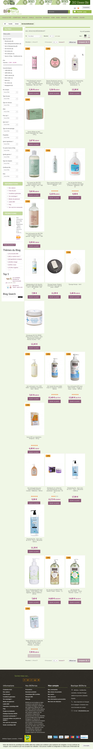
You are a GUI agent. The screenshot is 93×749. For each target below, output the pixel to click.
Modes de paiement (14, 199)
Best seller (9, 78)
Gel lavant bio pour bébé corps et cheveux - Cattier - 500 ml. (54, 387)
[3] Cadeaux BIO (13, 289)
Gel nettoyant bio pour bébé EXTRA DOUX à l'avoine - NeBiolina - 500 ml (34, 489)
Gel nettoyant (9, 53)
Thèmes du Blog (11, 250)
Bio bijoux (46, 17)
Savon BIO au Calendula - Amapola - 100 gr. (34, 437)
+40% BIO (8, 70)
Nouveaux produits (30, 692)
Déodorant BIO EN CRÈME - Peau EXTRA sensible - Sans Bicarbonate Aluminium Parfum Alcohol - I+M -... (34, 337)
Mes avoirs (51, 694)
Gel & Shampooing (11, 46)
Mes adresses (52, 696)
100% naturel (9, 75)
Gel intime (8, 51)
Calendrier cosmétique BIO (10, 706)
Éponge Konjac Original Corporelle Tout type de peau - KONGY (54, 285)
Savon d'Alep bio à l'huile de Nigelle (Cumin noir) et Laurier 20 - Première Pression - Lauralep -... (34, 643)
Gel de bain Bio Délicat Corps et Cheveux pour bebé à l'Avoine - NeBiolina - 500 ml (75, 185)
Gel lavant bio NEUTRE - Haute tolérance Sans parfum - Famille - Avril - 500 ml (34, 185)
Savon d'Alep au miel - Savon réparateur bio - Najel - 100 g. (34, 133)
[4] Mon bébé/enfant (14, 272)
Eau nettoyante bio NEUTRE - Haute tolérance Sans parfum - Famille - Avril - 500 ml (34, 236)
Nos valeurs (11, 188)
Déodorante (9, 41)
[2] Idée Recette (12, 295)
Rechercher (69, 11)
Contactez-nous (7, 689)
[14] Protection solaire (14, 275)
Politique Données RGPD (10, 713)
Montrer (46, 36)
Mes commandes (53, 689)
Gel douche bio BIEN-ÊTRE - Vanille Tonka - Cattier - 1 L (54, 590)
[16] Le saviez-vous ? (14, 255)
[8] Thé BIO (11, 292)
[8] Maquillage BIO (13, 282)
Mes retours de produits (55, 692)
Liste (89, 36)
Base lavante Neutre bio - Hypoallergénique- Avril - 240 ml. (54, 184)
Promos (75, 17)
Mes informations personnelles (57, 699)
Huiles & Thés (6, 17)
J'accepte (86, 745)
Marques (64, 17)
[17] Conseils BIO (13, 253)
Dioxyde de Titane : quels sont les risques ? (18, 318)
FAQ (9, 204)
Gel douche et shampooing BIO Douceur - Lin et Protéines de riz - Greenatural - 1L (75, 83)
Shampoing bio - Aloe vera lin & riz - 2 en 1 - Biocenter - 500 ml (34, 540)
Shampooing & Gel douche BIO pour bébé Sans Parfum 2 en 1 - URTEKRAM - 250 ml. (34, 286)
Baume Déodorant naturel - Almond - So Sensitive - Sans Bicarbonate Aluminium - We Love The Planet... (54, 83)
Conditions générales (14, 193)
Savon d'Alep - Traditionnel (13, 56)
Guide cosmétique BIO (9, 725)
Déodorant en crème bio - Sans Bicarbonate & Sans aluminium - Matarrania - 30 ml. (55, 490)
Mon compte (53, 685)
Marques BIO (29, 696)
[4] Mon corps (12, 264)
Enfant (17, 24)
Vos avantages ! (13, 196)
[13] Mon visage (12, 261)
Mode (58, 17)
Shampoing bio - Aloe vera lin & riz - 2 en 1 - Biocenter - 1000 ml (75, 489)
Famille (31, 17)
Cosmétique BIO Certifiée (32, 694)
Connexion (86, 7)
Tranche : (5, 62)
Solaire (82, 17)
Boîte (7, 80)
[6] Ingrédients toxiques (15, 258)
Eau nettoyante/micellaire (13, 43)
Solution (38, 17)
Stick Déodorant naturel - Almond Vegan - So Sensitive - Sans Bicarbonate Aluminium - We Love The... (34, 83)
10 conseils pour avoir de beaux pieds (17, 326)
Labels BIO (11, 201)
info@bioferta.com (83, 711)
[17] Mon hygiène (13, 266)
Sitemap (27, 699)
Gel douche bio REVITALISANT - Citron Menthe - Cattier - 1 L (75, 591)
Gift (70, 17)
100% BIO (8, 73)
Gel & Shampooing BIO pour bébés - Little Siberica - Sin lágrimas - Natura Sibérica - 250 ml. (34, 592)
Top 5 (6, 305)
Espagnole (9, 85)
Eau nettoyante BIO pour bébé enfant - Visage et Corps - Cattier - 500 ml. (75, 387)
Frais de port (12, 190)
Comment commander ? (10, 716)
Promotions (10, 213)
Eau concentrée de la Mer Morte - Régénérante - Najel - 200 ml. (20, 223)
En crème (8, 83)
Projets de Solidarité (9, 711)
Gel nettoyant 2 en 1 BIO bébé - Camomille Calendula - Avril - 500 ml (34, 387)
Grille (85, 36)
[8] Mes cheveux (13, 269)
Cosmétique (17, 17)
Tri (26, 36)
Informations (11, 184)
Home (53, 17)
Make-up (25, 17)
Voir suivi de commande (15, 207)
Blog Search (9, 352)
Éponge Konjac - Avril (75, 284)
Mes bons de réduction (54, 701)
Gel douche (9, 48)
